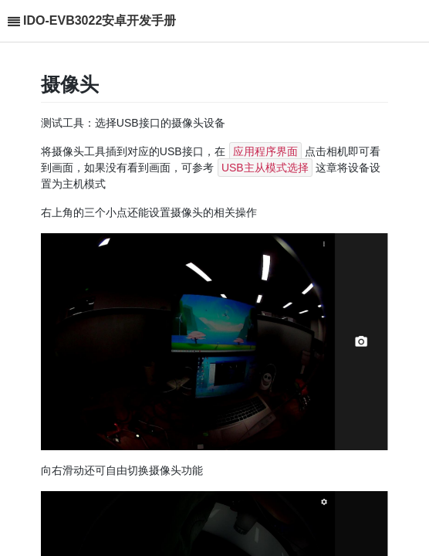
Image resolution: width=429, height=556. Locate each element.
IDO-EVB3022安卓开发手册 (99, 20)
